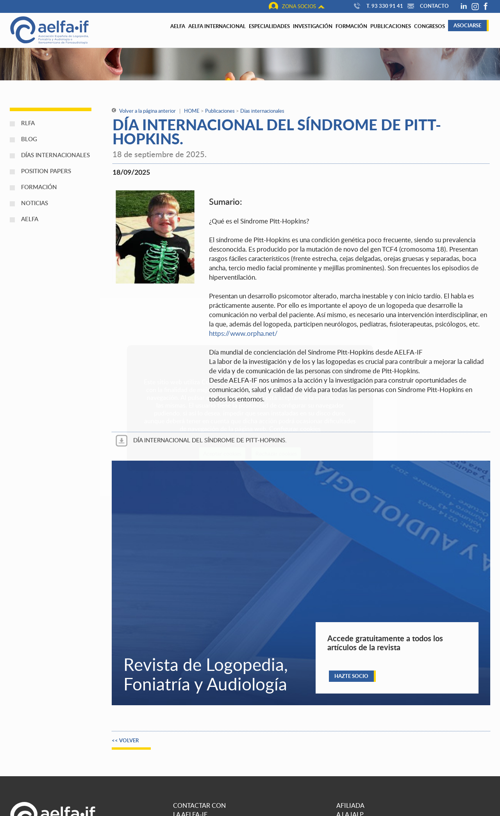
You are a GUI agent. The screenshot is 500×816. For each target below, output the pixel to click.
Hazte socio (351, 675)
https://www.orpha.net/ (243, 333)
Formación (351, 26)
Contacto (427, 5)
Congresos (429, 26)
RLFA (28, 123)
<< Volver (125, 740)
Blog (29, 139)
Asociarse (467, 25)
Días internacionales (55, 155)
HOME (192, 110)
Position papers (46, 171)
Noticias (34, 203)
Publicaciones (390, 26)
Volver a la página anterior (144, 110)
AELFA (29, 219)
